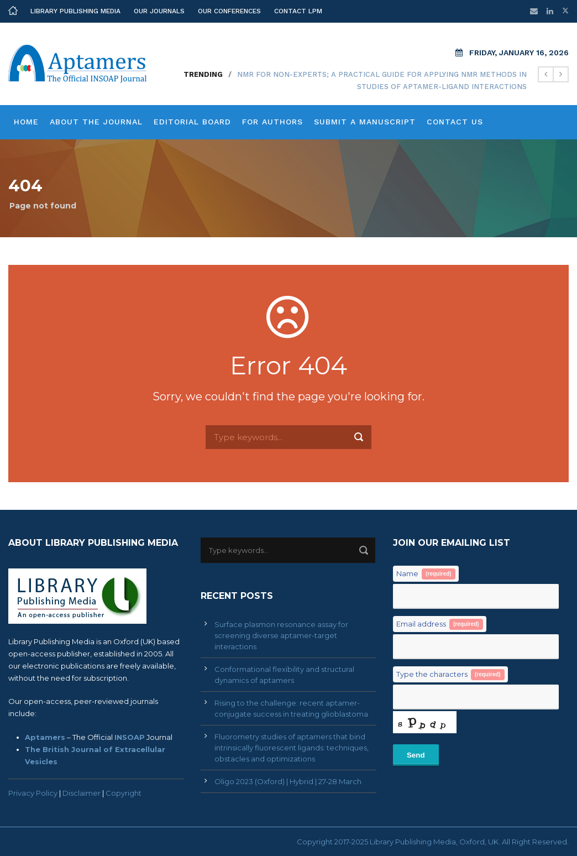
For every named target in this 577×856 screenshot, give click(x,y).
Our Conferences (229, 11)
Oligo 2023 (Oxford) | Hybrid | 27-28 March (287, 781)
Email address (439, 624)
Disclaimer (81, 793)
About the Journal (96, 121)
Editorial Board (192, 121)
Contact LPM (298, 11)
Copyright (123, 793)
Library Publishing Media (75, 11)
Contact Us (455, 121)
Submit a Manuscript (365, 121)
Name (425, 574)
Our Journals (159, 11)
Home (26, 121)
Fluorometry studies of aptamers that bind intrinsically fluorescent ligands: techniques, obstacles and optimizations (291, 747)
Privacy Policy (32, 793)
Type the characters (450, 674)
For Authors (272, 121)
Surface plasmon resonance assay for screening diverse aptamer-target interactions (281, 635)
